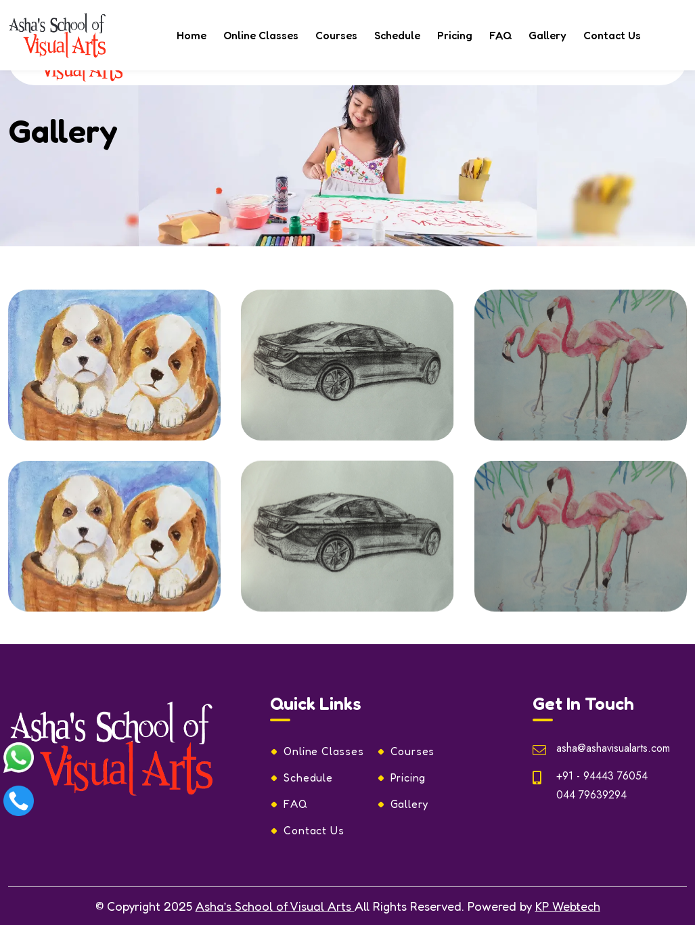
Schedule (397, 35)
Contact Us (612, 35)
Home (191, 35)
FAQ (500, 35)
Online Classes (260, 35)
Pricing (454, 35)
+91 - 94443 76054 (602, 776)
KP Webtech (567, 906)
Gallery (547, 35)
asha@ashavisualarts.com (613, 748)
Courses (336, 35)
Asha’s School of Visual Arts (275, 906)
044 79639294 (591, 795)
